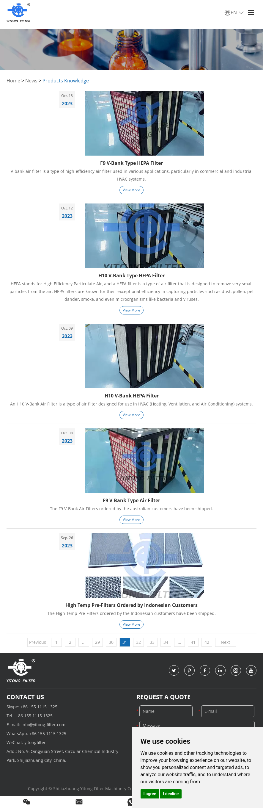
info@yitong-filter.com (43, 724)
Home (13, 80)
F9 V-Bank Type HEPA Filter (131, 163)
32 (138, 642)
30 (111, 642)
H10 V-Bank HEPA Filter (132, 395)
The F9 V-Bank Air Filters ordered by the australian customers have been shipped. (131, 508)
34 (165, 642)
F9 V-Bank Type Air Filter (131, 500)
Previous (37, 642)
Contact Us (25, 697)
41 (193, 642)
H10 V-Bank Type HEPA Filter (131, 275)
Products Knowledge (65, 80)
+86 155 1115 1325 (39, 707)
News (31, 80)
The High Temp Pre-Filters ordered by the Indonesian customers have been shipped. (131, 613)
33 (152, 642)
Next (225, 642)
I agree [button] (150, 793)
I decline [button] (171, 793)
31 (124, 642)
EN (234, 12)
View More (131, 189)
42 (206, 642)
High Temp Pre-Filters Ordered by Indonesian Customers (131, 605)
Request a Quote (163, 697)
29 (97, 642)
